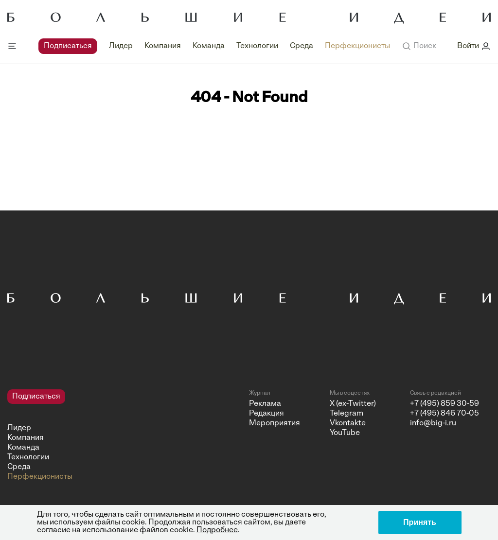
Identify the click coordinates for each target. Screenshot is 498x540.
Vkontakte (348, 423)
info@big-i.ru (433, 423)
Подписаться (68, 46)
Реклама (265, 404)
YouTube (345, 433)
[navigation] (214, 46)
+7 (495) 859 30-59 (444, 404)
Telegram (346, 414)
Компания (162, 46)
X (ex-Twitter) (353, 404)
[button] (419, 46)
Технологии (257, 46)
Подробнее (217, 530)
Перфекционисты (357, 46)
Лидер (121, 46)
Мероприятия (274, 423)
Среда (301, 46)
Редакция (266, 414)
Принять (419, 522)
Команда (209, 46)
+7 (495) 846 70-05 (444, 414)
